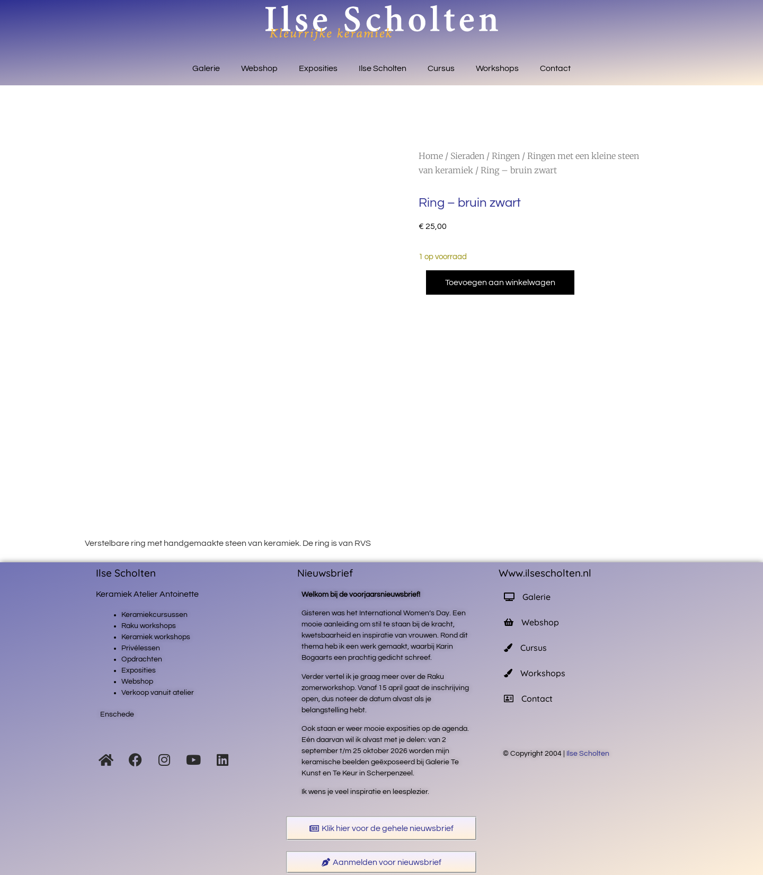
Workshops (497, 68)
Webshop (259, 68)
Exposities (318, 68)
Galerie (206, 68)
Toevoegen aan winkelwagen (500, 282)
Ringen (506, 156)
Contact (555, 68)
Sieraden (467, 156)
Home (431, 156)
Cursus (441, 68)
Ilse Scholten (382, 68)
